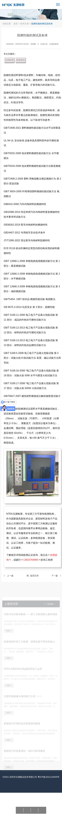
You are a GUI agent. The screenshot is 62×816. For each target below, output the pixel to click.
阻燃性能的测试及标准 (42, 23)
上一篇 (11, 575)
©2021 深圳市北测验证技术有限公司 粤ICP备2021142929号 (31, 777)
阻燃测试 (21, 60)
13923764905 (31, 560)
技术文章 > (25, 23)
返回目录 (35, 575)
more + (51, 606)
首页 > (17, 23)
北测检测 (10, 60)
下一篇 (55, 575)
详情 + (8, 633)
